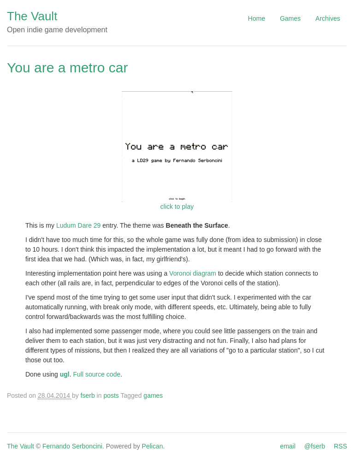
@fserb (314, 446)
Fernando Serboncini (72, 446)
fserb (88, 395)
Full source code (97, 374)
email (287, 446)
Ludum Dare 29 (78, 225)
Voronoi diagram (192, 273)
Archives (327, 18)
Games (290, 18)
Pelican (152, 446)
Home (256, 18)
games (153, 395)
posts (110, 395)
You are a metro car (67, 67)
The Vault (32, 16)
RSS (340, 446)
